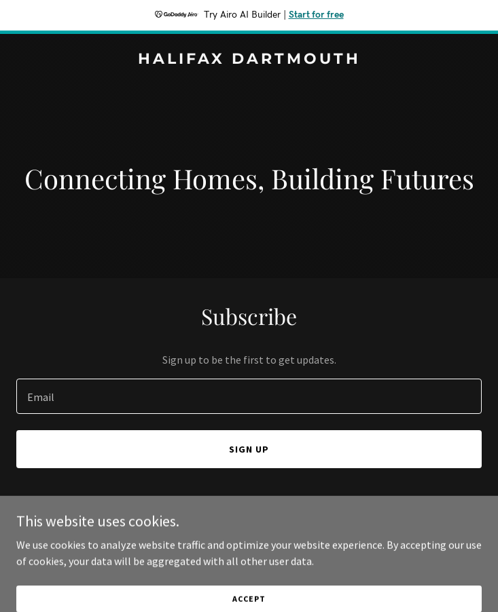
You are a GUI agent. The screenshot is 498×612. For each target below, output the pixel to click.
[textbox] (249, 396)
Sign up (249, 449)
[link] (249, 59)
